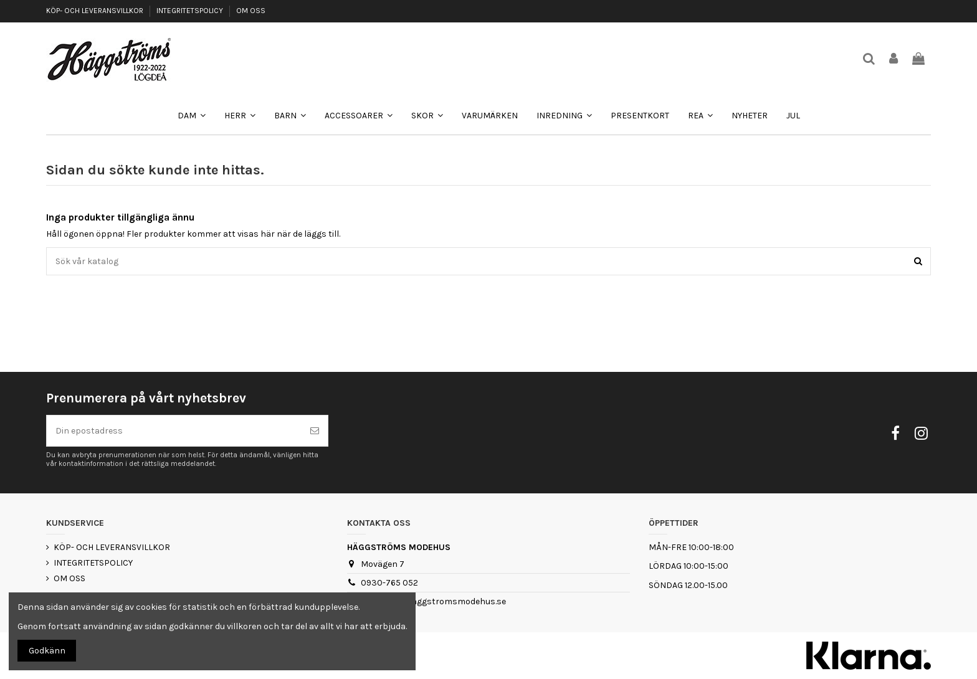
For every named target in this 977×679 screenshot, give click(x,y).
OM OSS (250, 10)
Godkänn (47, 650)
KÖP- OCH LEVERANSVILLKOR (95, 10)
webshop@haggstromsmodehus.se (433, 601)
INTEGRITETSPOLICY (190, 10)
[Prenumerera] (315, 430)
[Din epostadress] (174, 430)
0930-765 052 (389, 582)
